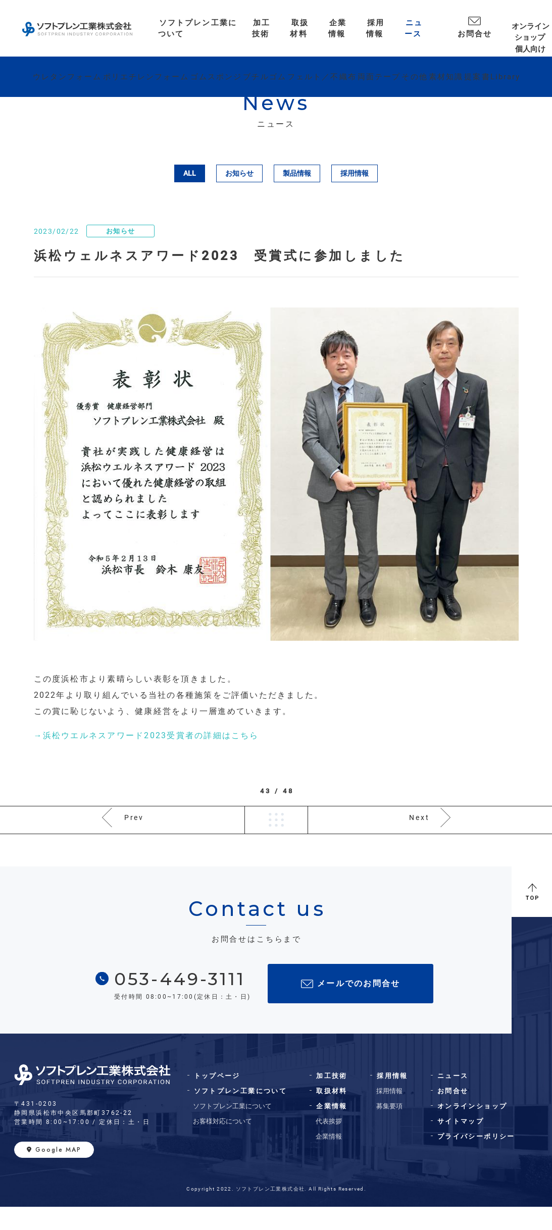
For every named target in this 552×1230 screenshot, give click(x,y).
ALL (189, 173)
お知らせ (239, 173)
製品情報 (297, 173)
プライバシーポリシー (476, 1159)
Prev (135, 831)
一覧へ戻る (276, 831)
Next (419, 831)
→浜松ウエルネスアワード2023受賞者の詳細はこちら (146, 735)
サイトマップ (460, 1144)
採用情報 (354, 173)
